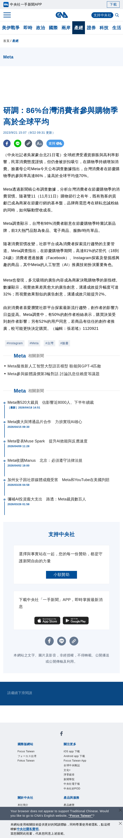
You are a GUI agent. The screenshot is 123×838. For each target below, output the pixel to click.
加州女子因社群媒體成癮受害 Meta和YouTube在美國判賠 (58, 480)
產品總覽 (69, 804)
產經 (78, 27)
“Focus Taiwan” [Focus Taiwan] (80, 815)
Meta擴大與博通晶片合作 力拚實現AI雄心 (45, 422)
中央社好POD (72, 788)
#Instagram (15, 343)
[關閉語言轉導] (120, 810)
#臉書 (64, 343)
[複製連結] (29, 143)
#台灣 (49, 343)
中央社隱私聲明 (28, 829)
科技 (104, 27)
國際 (53, 27)
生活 (116, 27)
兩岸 (66, 27)
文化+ (67, 770)
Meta (20, 391)
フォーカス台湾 (27, 756)
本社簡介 (23, 804)
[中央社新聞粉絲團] (61, 734)
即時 (27, 27)
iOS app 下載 (72, 751)
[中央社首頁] (62, 15)
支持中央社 (102, 15)
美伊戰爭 (11, 27)
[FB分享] (7, 143)
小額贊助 (61, 574)
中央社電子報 (72, 783)
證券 (91, 27)
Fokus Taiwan (26, 760)
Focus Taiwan (26, 751)
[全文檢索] (117, 15)
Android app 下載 (74, 756)
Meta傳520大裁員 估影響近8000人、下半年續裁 (51, 402)
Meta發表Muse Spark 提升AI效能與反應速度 (48, 441)
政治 (40, 27)
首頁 (6, 41)
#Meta (34, 343)
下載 (113, 4)
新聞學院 (69, 779)
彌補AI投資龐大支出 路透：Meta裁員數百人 (47, 499)
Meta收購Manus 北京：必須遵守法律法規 (45, 460)
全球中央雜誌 (72, 765)
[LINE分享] (18, 143)
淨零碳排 (69, 774)
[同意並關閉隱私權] (120, 824)
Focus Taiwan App (75, 760)
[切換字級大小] (40, 143)
